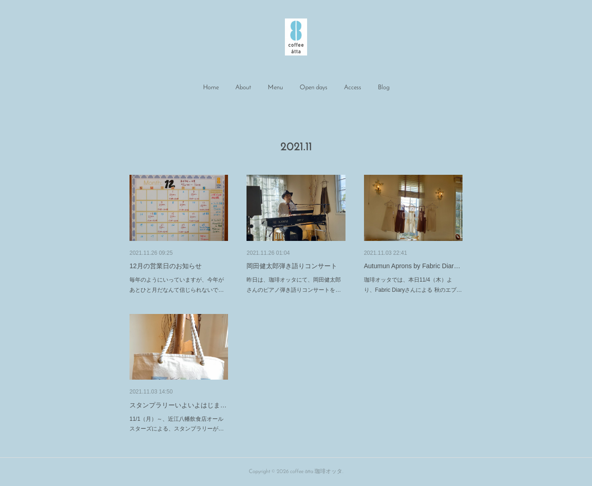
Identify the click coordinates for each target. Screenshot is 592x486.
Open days (313, 87)
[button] (211, 88)
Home (211, 87)
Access (352, 87)
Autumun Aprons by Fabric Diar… (412, 266)
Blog (383, 87)
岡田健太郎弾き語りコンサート (292, 266)
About (243, 87)
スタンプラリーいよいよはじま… (178, 405)
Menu (275, 87)
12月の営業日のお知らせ (166, 266)
